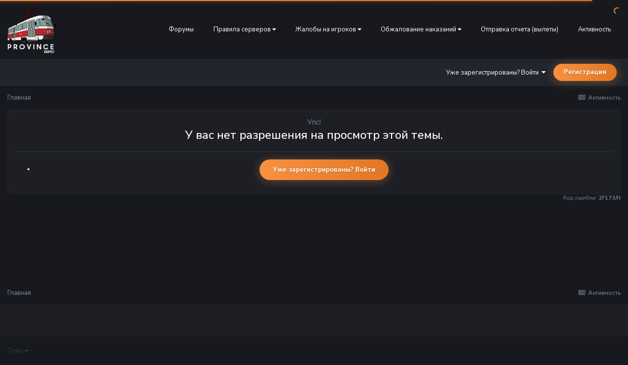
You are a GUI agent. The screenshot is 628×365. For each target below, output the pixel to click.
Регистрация (585, 72)
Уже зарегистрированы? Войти (496, 72)
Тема (17, 350)
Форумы (181, 29)
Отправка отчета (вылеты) (519, 29)
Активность (594, 29)
